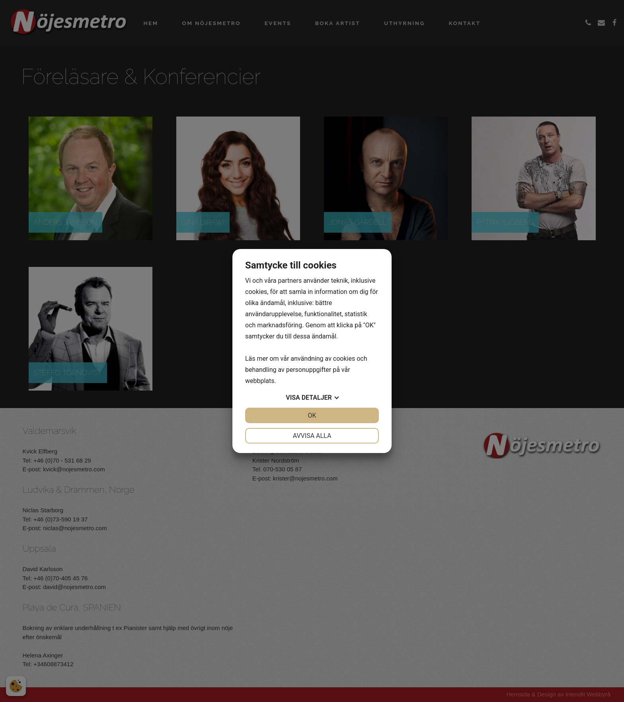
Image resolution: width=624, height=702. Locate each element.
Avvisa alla (312, 435)
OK (312, 415)
